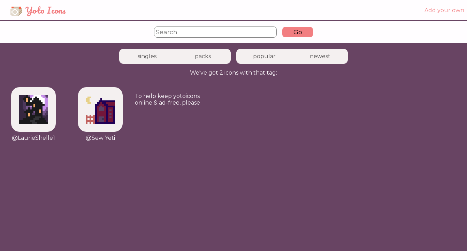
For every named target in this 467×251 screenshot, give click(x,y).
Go (297, 32)
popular (264, 56)
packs (203, 56)
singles (147, 56)
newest (320, 56)
